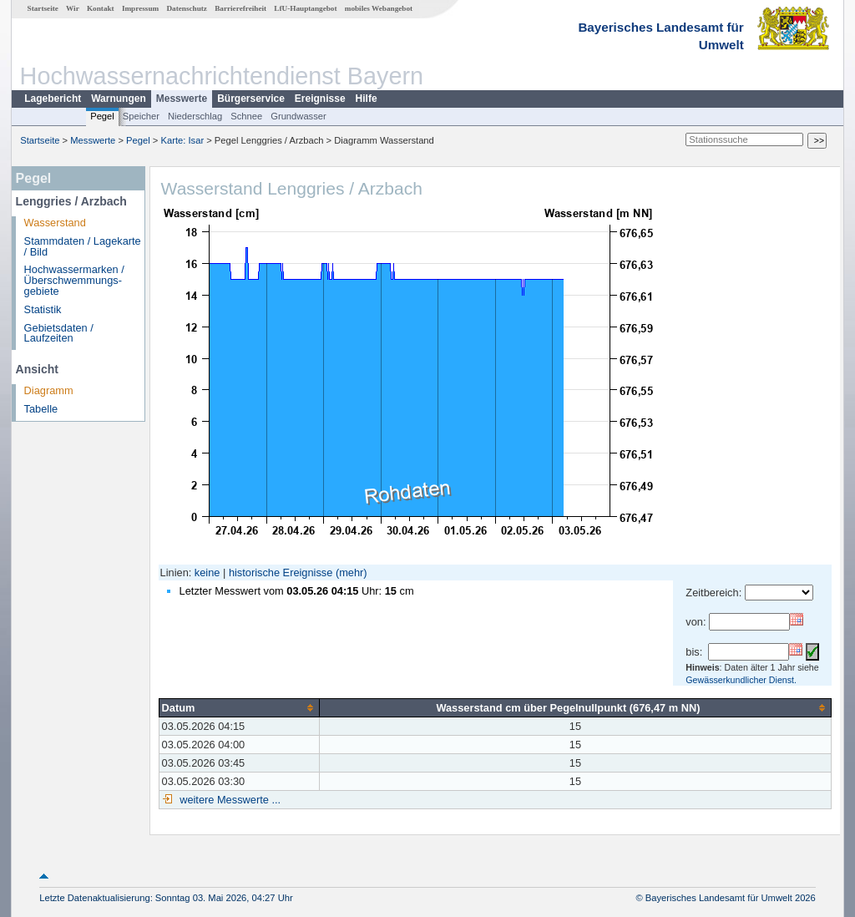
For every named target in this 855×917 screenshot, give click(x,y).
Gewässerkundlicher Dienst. (741, 680)
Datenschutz (186, 8)
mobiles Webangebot (378, 8)
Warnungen (118, 98)
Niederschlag (195, 116)
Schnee (246, 116)
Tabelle (41, 409)
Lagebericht (52, 98)
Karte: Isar (183, 140)
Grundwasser (298, 116)
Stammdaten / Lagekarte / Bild (82, 246)
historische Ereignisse (280, 572)
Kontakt (100, 8)
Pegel (102, 116)
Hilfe (366, 98)
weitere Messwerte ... (229, 799)
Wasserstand (55, 222)
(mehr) (351, 572)
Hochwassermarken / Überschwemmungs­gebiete (74, 280)
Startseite (43, 8)
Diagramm (48, 390)
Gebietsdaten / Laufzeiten (59, 333)
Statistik (43, 309)
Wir (72, 8)
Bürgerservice (251, 98)
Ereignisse (320, 98)
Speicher (141, 116)
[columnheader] (239, 707)
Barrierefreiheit (240, 8)
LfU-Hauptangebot (305, 8)
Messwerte (181, 98)
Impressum (140, 8)
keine (207, 572)
